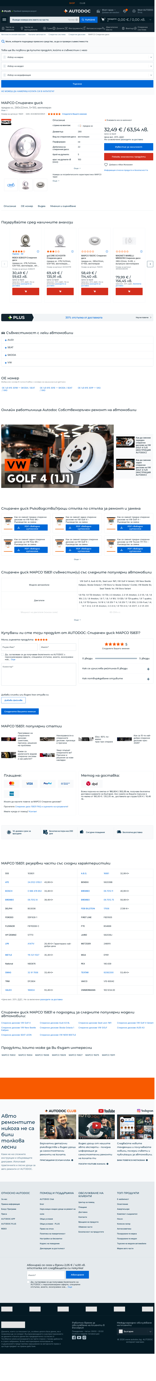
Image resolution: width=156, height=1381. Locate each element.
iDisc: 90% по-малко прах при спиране (104, 752)
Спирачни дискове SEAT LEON (16, 1066)
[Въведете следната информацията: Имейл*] (58, 660)
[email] (45, 1306)
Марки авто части (125, 1280)
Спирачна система (143, 28)
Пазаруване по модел (127, 1270)
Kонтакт (33, 824)
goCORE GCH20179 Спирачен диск (60, 263)
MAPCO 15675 (92, 1086)
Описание (10, 209)
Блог (42, 1235)
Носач (120, 1250)
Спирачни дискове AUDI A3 (130, 1059)
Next (150, 268)
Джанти (60, 28)
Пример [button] (71, 20)
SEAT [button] (10, 350)
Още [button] (13, 672)
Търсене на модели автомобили (131, 1275)
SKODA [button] (12, 358)
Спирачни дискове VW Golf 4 (15, 1054)
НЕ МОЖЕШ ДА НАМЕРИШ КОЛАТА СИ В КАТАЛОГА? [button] (27, 91)
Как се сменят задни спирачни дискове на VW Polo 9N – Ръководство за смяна (29, 554)
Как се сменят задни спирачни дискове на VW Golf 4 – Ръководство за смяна (81, 532)
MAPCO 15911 (108, 1086)
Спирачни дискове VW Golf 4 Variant (135, 1054)
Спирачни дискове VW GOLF (92, 1059)
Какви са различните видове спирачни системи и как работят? (27, 768)
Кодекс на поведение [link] (50, 1275)
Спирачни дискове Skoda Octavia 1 (57, 1059)
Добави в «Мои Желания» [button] (121, 162)
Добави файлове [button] (13, 713)
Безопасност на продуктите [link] (91, 1263)
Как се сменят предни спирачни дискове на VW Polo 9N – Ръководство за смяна (30, 532)
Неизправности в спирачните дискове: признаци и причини (65, 752)
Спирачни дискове (76, 34)
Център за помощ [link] (86, 1233)
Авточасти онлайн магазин (13, 34)
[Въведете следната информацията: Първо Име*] (19, 660)
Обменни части (85, 1258)
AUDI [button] (11, 343)
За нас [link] (4, 1230)
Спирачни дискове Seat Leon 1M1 (94, 1054)
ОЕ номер (27, 209)
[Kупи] (25, 295)
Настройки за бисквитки (51, 1270)
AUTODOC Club (47, 1230)
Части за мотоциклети (30, 28)
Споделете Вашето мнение (20, 724)
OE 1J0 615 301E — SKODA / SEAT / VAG (56, 393)
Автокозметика (124, 1260)
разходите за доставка (132, 137)
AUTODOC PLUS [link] (8, 1255)
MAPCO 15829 (59, 1086)
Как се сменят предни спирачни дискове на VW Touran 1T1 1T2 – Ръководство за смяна (133, 554)
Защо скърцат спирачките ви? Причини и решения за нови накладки (64, 768)
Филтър (129, 28)
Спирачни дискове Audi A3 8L (55, 1054)
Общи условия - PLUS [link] (50, 1255)
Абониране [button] (77, 1306)
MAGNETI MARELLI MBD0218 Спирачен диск (129, 263)
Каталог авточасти (37, 34)
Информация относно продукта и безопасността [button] (126, 168)
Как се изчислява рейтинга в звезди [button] (105, 681)
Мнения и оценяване (63, 209)
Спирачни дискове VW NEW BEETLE (58, 1066)
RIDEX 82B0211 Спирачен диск (25, 265)
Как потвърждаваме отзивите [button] (102, 691)
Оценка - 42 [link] (17, 257)
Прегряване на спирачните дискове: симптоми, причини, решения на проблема (27, 752)
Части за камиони (10, 28)
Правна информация (10, 1235)
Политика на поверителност (52, 1265)
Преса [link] (4, 1245)
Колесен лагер (123, 1255)
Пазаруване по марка (127, 1265)
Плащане (82, 1238)
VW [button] (10, 366)
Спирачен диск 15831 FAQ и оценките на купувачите (41, 819)
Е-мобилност (123, 1230)
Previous (4, 268)
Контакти (82, 1248)
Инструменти (75, 28)
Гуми (49, 28)
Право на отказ (47, 1260)
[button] (107, 11)
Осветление (122, 1235)
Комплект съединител (127, 1245)
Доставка (82, 1243)
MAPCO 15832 (9, 1086)
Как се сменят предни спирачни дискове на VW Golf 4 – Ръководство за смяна (133, 532)
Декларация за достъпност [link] (52, 1280)
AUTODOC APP (8, 1250)
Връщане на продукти (88, 1253)
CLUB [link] (82, 3)
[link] (19, 11)
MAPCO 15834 (25, 1086)
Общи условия (46, 1250)
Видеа (41, 209)
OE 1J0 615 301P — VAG (89, 392)
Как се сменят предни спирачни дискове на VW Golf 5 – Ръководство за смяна (82, 554)
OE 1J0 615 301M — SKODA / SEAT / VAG (18, 393)
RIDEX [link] (4, 1260)
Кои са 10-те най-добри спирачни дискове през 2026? (142, 752)
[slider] (41, 652)
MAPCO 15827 (75, 1086)
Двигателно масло (112, 28)
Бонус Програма (8, 1240)
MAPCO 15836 (42, 1086)
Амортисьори (123, 1240)
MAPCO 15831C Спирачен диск (94, 263)
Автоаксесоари (94, 28)
